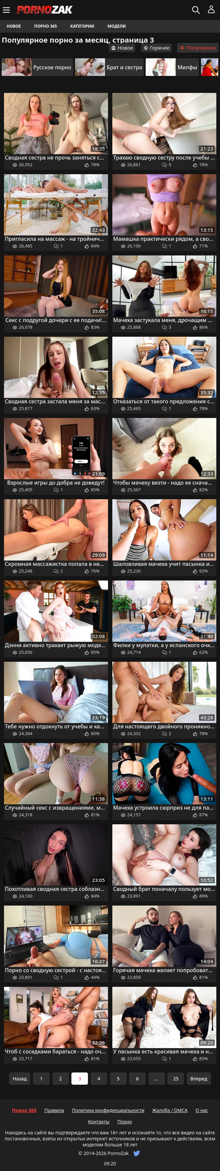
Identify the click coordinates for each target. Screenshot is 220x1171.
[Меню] (7, 10)
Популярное (198, 47)
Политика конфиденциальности (108, 1110)
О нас (202, 1110)
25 (175, 1078)
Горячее (156, 47)
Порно (124, 1121)
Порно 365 (45, 26)
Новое (14, 26)
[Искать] (196, 10)
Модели (117, 26)
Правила (54, 1110)
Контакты (98, 1121)
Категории (82, 26)
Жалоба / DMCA (170, 1110)
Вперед (198, 1078)
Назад (20, 1078)
